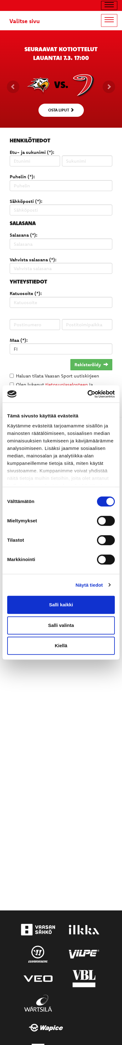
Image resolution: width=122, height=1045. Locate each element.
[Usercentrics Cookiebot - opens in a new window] (88, 394)
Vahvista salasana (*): (33, 260)
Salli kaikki (61, 604)
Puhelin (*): (22, 177)
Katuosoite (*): (26, 293)
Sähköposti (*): (26, 201)
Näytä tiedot (89, 585)
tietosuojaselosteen (66, 384)
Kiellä (61, 645)
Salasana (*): (23, 235)
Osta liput (61, 109)
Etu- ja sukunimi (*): (32, 152)
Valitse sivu (24, 21)
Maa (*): (19, 340)
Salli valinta (61, 625)
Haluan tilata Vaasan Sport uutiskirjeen (57, 376)
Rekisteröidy (91, 364)
